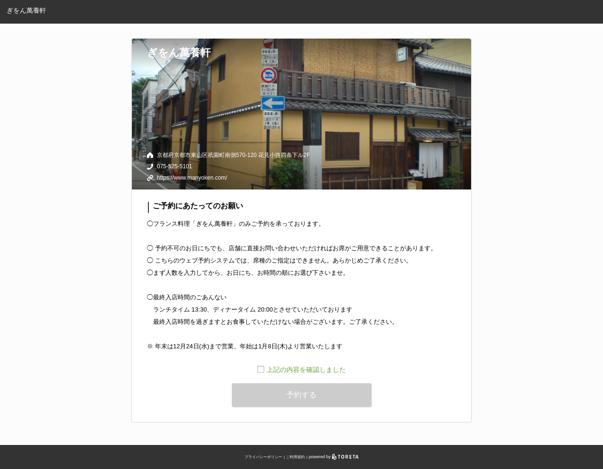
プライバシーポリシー (263, 457)
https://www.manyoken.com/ (192, 177)
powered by (334, 456)
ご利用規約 (295, 457)
